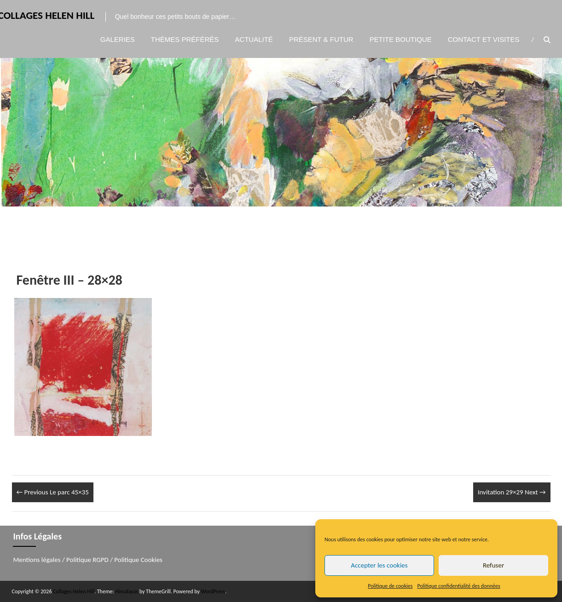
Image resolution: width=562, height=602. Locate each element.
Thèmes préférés (185, 40)
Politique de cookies (390, 586)
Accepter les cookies (379, 565)
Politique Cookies (138, 560)
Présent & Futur (321, 40)
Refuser (493, 565)
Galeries (117, 40)
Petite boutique (401, 40)
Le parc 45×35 (53, 492)
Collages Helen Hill (73, 591)
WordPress (213, 591)
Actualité (254, 40)
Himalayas (126, 591)
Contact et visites (484, 40)
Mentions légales (36, 560)
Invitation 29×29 (512, 492)
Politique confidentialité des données (458, 586)
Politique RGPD (87, 560)
